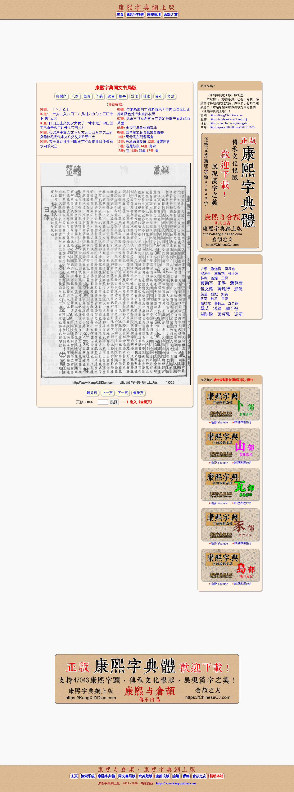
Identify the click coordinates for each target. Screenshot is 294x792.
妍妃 (214, 294)
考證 (170, 96)
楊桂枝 (206, 303)
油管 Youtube (219, 422)
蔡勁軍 (207, 283)
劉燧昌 (216, 269)
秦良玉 (219, 303)
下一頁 (123, 393)
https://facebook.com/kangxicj (228, 119)
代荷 (204, 299)
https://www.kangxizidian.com (176, 783)
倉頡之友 (171, 14)
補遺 (146, 96)
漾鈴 (217, 308)
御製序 (61, 96)
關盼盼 (207, 314)
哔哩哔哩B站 (242, 422)
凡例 (75, 96)
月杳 (224, 299)
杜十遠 (233, 273)
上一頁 (107, 393)
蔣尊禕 (236, 283)
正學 (221, 283)
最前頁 (92, 393)
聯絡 (186, 776)
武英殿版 (145, 776)
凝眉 (204, 294)
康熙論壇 (154, 14)
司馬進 (230, 269)
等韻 (99, 96)
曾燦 (214, 278)
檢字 (122, 96)
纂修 (87, 96)
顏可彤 (232, 308)
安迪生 (206, 273)
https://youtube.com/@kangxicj (229, 123)
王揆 (224, 278)
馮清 (238, 314)
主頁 (119, 14)
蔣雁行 (223, 289)
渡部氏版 (162, 776)
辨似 (134, 96)
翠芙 (205, 308)
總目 (111, 96)
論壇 (175, 776)
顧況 (238, 289)
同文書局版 (126, 776)
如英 (224, 294)
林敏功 (219, 273)
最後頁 (138, 393)
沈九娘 (233, 303)
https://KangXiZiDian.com (226, 115)
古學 (204, 269)
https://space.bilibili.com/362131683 (232, 127)
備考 (158, 96)
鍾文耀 (207, 289)
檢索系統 (88, 776)
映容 (214, 299)
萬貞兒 (223, 314)
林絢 (204, 278)
